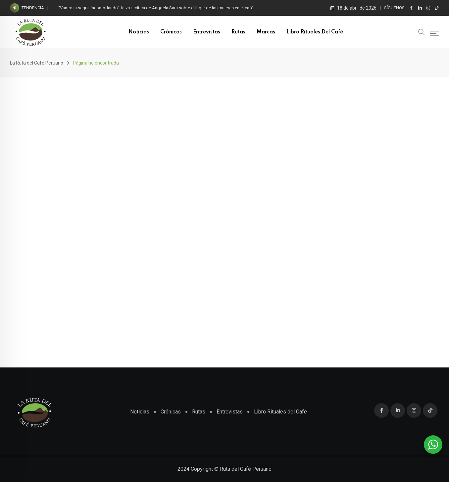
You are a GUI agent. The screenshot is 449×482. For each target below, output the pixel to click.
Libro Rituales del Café (314, 32)
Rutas (238, 32)
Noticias (138, 32)
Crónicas (171, 32)
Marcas (266, 32)
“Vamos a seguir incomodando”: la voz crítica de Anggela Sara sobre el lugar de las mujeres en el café (155, 7)
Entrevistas (206, 32)
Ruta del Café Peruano (246, 469)
